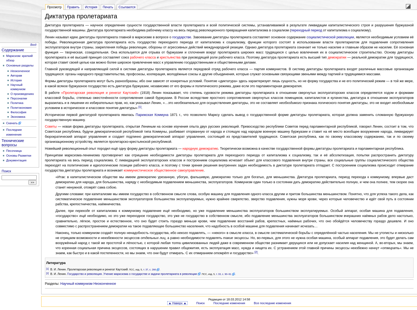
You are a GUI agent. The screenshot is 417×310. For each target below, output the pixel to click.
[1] (140, 107)
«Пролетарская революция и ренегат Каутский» (100, 93)
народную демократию (200, 148)
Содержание (13, 50)
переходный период (306, 30)
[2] (256, 252)
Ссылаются (127, 7)
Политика (17, 102)
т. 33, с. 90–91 (223, 274)
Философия (18, 112)
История (16, 80)
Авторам (16, 75)
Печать (108, 7)
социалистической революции (330, 37)
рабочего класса (143, 57)
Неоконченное (104, 284)
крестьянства (170, 57)
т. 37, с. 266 (149, 269)
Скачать (12, 123)
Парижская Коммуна (152, 115)
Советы (51, 126)
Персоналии (19, 98)
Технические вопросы (13, 143)
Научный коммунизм (76, 284)
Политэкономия (21, 107)
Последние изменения (229, 303)
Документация (16, 160)
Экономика (18, 116)
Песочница (14, 150)
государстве (181, 37)
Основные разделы (20, 65)
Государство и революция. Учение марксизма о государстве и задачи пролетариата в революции (132, 273)
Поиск (6, 171)
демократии (337, 57)
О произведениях (22, 93)
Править (73, 7)
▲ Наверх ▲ (177, 303)
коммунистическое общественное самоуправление (164, 170)
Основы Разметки (18, 155)
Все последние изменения (272, 303)
